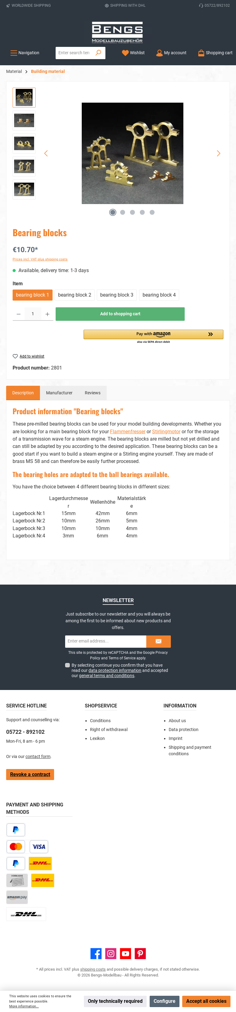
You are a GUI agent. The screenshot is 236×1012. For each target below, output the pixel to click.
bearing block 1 (32, 295)
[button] (153, 337)
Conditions (100, 720)
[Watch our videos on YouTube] (125, 954)
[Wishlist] (133, 53)
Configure (164, 1001)
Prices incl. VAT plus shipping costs (40, 259)
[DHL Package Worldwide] (26, 914)
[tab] (23, 393)
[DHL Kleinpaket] (42, 880)
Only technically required (115, 1001)
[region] (118, 153)
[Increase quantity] (47, 314)
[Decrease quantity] (19, 314)
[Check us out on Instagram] (111, 954)
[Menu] (24, 53)
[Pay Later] (16, 830)
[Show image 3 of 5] (132, 212)
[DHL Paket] (40, 863)
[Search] (98, 53)
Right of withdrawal (109, 729)
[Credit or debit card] (27, 847)
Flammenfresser (127, 431)
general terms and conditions (106, 675)
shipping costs (93, 969)
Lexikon (97, 738)
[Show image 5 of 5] (152, 212)
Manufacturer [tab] (59, 393)
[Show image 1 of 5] (112, 212)
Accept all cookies (206, 1001)
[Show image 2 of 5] (122, 212)
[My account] (171, 53)
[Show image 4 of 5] (142, 212)
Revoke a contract (30, 774)
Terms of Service (122, 658)
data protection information (114, 670)
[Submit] (158, 641)
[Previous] (46, 153)
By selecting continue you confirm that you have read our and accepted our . (120, 670)
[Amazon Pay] (17, 897)
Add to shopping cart (120, 313)
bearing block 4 (159, 295)
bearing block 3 (116, 295)
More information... (24, 1006)
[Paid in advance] (17, 880)
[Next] (218, 153)
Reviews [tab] (92, 393)
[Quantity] (33, 314)
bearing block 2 (74, 295)
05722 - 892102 (25, 732)
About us (177, 720)
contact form (38, 756)
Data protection (184, 729)
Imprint (176, 738)
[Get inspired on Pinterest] (140, 954)
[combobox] (74, 53)
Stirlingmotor (166, 431)
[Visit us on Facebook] (96, 954)
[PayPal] (16, 863)
